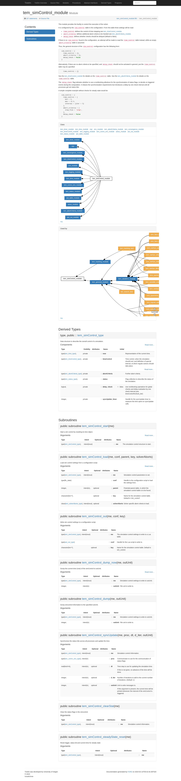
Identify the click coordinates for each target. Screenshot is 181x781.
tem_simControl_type (90, 335)
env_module (98, 129)
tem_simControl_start (95, 426)
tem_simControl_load (95, 456)
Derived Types (106, 3)
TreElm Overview (41, 3)
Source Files (54, 3)
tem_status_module (67, 134)
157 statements (31, 18)
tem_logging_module (87, 131)
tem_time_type (70, 353)
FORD (130, 772)
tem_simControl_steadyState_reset (103, 736)
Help (61, 221)
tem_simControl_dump (96, 598)
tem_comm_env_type (72, 659)
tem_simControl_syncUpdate (100, 635)
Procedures (76, 3)
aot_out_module (133, 131)
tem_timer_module (67, 129)
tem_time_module (81, 129)
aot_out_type (69, 542)
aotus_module (121, 131)
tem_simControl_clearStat (98, 706)
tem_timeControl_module (113, 31)
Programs (118, 3)
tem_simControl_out (94, 516)
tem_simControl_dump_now (99, 562)
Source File (45, 18)
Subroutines (31, 39)
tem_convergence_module (134, 129)
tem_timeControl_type (73, 359)
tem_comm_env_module (105, 131)
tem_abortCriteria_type (73, 374)
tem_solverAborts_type (73, 504)
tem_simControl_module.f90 (127, 18)
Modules (66, 3)
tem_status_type (71, 379)
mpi (91, 129)
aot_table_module (82, 134)
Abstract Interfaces (91, 3)
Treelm (28, 3)
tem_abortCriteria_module (121, 34)
